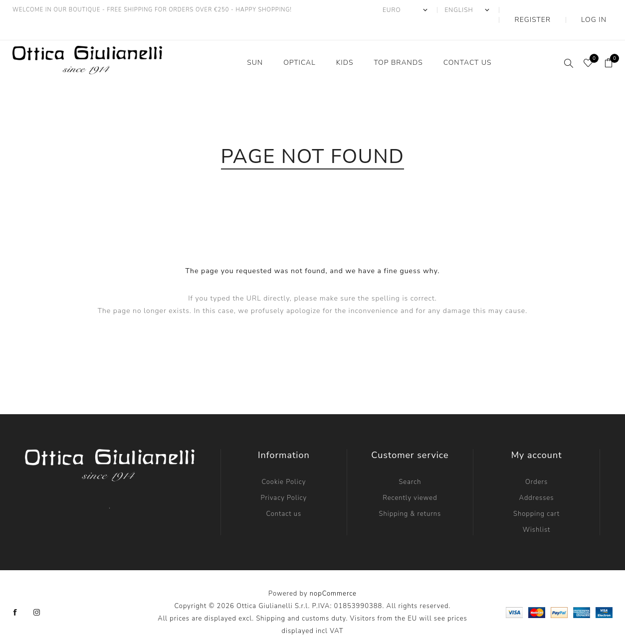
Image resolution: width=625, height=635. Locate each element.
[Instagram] (37, 593)
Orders (536, 462)
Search (410, 462)
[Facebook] (15, 593)
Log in (601, 10)
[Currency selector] (436, 10)
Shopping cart (536, 493)
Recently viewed (410, 478)
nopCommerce (333, 573)
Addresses (536, 478)
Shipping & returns (410, 493)
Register (556, 10)
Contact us (283, 493)
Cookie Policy (283, 462)
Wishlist (537, 509)
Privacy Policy (284, 478)
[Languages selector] (498, 10)
